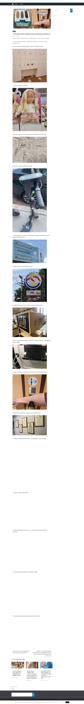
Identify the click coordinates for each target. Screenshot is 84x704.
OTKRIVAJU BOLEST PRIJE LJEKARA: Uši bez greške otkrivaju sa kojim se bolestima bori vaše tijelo (46, 674)
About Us (13, 689)
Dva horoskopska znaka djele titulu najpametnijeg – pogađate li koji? (17, 673)
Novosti (21, 4)
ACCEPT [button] (67, 702)
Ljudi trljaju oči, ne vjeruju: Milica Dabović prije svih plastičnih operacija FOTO (20, 652)
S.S (19, 36)
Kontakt (13, 688)
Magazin (16, 4)
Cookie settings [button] (61, 702)
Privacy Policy (14, 686)
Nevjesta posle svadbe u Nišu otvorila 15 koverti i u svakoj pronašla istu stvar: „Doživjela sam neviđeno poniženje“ (32, 674)
